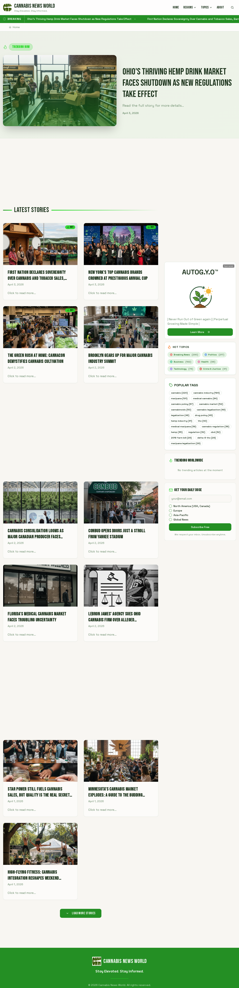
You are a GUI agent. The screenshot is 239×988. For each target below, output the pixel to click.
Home (14, 27)
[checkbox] (170, 512)
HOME (176, 7)
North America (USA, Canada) (191, 512)
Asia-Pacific (180, 521)
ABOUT (220, 7)
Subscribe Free (200, 533)
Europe (177, 517)
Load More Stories (80, 913)
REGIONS (189, 7)
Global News (180, 526)
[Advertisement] (119, 166)
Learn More (200, 332)
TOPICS (206, 7)
